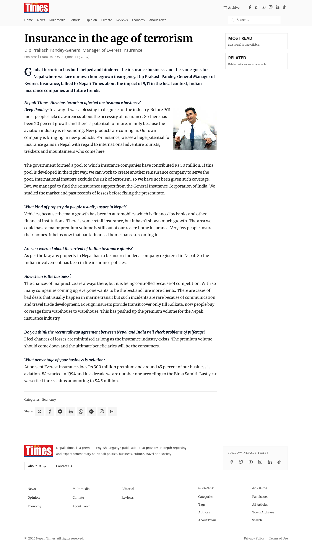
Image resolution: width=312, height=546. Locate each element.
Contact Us (64, 466)
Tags (201, 504)
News (41, 20)
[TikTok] (284, 8)
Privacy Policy (254, 538)
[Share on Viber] (102, 411)
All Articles (260, 504)
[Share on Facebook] (50, 411)
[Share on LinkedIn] (70, 411)
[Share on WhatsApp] (81, 411)
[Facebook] (250, 8)
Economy (138, 20)
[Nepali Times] (38, 451)
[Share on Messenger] (60, 411)
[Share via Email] (112, 411)
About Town (157, 20)
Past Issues (260, 497)
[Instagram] (270, 8)
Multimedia (57, 20)
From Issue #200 (64, 57)
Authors (204, 512)
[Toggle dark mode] (286, 20)
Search (257, 520)
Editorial (75, 20)
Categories (205, 497)
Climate (106, 20)
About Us (37, 466)
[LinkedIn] (277, 8)
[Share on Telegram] (91, 411)
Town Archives (263, 512)
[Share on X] (39, 411)
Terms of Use (278, 538)
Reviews (122, 20)
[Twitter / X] (257, 8)
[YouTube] (263, 8)
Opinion (91, 20)
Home (28, 20)
